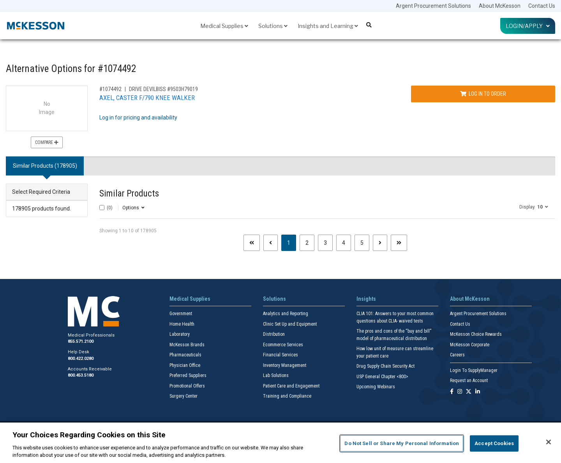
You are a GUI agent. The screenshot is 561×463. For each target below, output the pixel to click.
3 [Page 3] (325, 243)
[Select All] (101, 207)
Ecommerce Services (283, 344)
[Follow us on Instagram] (459, 392)
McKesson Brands (187, 344)
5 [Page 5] (361, 243)
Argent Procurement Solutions (433, 6)
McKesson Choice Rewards (476, 334)
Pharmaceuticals (185, 355)
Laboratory (179, 334)
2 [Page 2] (307, 243)
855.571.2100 (81, 341)
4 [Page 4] (343, 243)
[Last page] (399, 243)
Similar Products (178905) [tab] (45, 166)
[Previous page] (270, 243)
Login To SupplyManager (473, 370)
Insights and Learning (328, 26)
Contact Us (541, 6)
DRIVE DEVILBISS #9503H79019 (163, 89)
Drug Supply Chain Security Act (385, 366)
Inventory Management (284, 365)
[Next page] (380, 243)
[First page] (251, 243)
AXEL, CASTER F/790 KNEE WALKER (147, 98)
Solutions (273, 26)
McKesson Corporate (469, 344)
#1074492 (110, 89)
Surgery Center (183, 396)
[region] (280, 443)
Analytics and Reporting (285, 313)
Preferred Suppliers (187, 375)
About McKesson (499, 6)
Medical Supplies (224, 26)
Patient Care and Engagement (291, 386)
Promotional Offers (187, 386)
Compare (46, 142)
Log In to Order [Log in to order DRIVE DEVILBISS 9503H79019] (483, 94)
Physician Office (184, 365)
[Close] (548, 442)
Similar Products (129, 193)
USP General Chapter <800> (382, 376)
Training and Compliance (287, 396)
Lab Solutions (276, 375)
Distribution (274, 334)
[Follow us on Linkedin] (477, 392)
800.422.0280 (81, 358)
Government (180, 313)
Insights (366, 299)
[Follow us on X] (468, 392)
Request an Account (469, 380)
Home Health (181, 324)
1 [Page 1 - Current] (291, 242)
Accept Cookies (494, 443)
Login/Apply (528, 26)
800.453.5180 (81, 375)
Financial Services (280, 355)
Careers (457, 355)
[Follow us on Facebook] (451, 392)
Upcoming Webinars (375, 386)
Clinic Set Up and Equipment (290, 324)
